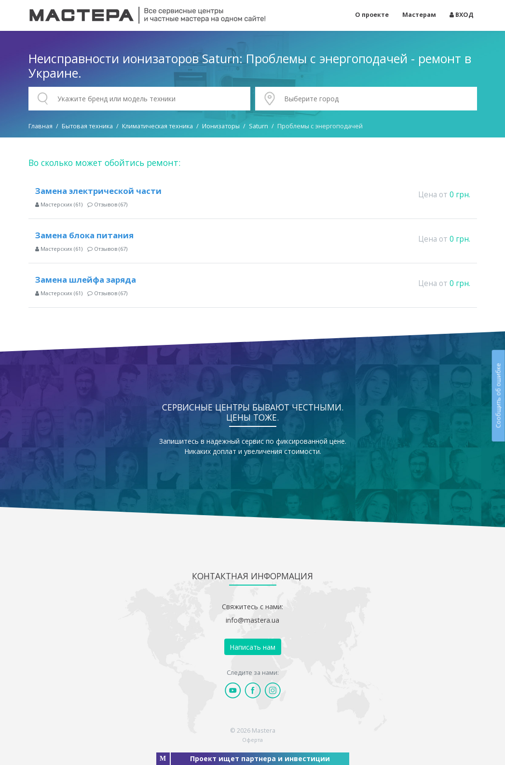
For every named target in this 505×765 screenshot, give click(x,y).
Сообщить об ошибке (498, 395)
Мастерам (419, 15)
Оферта (252, 739)
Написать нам (252, 647)
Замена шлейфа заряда (85, 279)
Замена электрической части (98, 190)
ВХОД (462, 15)
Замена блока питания (84, 235)
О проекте (372, 15)
